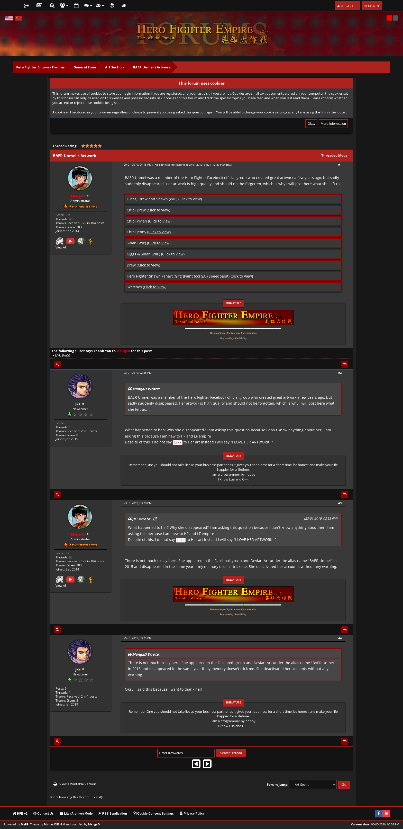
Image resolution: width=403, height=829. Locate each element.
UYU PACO (62, 355)
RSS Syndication (112, 813)
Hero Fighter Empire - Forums (40, 67)
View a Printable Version (77, 784)
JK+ (77, 403)
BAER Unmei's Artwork (152, 67)
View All (61, 247)
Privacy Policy (192, 813)
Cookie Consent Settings (153, 813)
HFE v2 (20, 813)
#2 (340, 373)
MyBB (25, 824)
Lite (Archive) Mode (76, 813)
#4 (340, 638)
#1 (340, 164)
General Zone (85, 67)
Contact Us (43, 813)
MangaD (225, 164)
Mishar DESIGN (54, 824)
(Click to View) (190, 199)
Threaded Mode (334, 155)
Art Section (114, 67)
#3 (340, 503)
